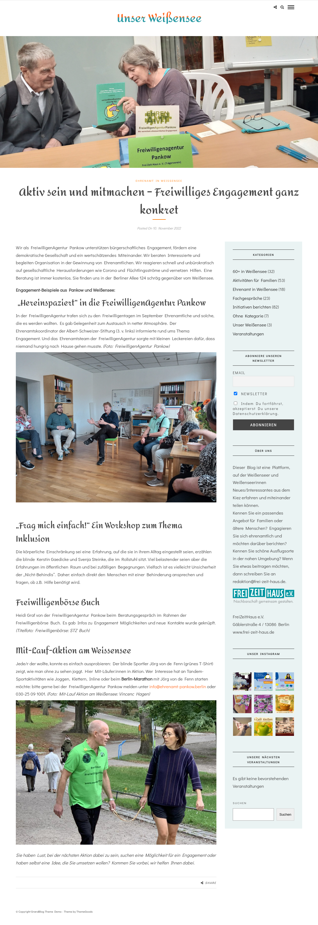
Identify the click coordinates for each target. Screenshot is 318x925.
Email (239, 378)
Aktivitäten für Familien (255, 286)
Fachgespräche (247, 304)
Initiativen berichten (252, 313)
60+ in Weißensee (250, 277)
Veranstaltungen (248, 339)
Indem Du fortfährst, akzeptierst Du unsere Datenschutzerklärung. (258, 414)
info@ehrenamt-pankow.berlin (177, 692)
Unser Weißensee (249, 330)
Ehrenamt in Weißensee (159, 186)
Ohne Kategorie (248, 322)
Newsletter (251, 399)
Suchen (240, 809)
